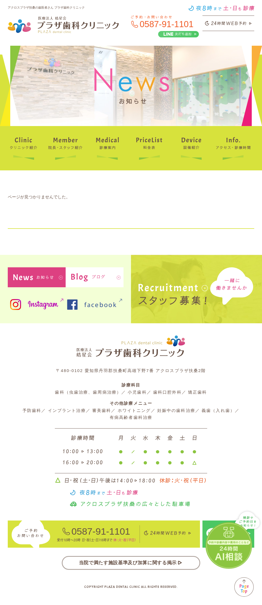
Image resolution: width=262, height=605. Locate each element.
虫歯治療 (78, 392)
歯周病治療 (105, 392)
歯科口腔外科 (167, 392)
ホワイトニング (134, 410)
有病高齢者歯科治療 (131, 417)
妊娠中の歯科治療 (176, 410)
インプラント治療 (67, 410)
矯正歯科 (197, 392)
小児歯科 (137, 392)
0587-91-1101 (166, 24)
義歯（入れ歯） (218, 410)
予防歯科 (31, 410)
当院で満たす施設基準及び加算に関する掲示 (131, 562)
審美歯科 (101, 410)
